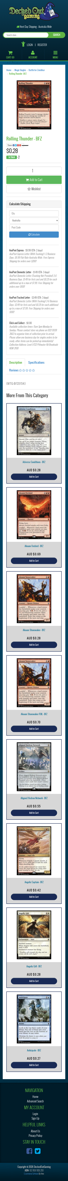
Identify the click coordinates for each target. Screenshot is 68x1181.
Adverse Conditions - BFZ (34, 462)
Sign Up (35, 1118)
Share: (15, 145)
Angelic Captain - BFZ (34, 882)
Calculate (34, 234)
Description (15, 362)
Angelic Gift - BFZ (34, 966)
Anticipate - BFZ (34, 1050)
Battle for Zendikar (37, 70)
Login (30, 45)
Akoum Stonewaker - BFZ (34, 630)
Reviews (22, 370)
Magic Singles (20, 70)
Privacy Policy (35, 1136)
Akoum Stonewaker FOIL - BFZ (34, 714)
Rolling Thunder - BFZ (18, 73)
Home (8, 70)
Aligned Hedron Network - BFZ (34, 798)
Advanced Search (35, 1101)
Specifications (36, 362)
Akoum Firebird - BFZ (34, 546)
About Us (35, 1131)
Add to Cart (34, 179)
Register (42, 45)
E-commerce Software (31, 1173)
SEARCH (56, 35)
